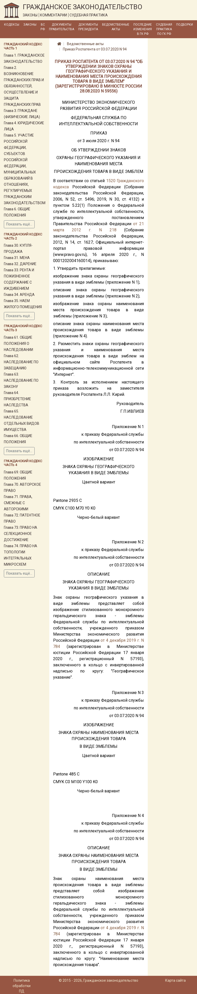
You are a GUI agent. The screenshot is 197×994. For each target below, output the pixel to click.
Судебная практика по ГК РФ (164, 29)
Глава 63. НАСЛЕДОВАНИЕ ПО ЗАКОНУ (21, 380)
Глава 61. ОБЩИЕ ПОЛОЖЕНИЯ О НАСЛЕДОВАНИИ (18, 343)
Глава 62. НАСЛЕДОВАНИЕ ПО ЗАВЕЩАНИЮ (21, 362)
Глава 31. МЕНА (17, 258)
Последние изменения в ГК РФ (142, 29)
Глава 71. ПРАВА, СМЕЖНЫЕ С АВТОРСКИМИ (18, 503)
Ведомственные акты (115, 27)
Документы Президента (88, 27)
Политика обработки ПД (22, 985)
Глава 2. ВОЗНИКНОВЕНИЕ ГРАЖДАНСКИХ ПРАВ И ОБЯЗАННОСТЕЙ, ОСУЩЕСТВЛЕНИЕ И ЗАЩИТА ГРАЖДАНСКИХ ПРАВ (24, 86)
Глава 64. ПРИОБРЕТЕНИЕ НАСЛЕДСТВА (17, 399)
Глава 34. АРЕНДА (19, 295)
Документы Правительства (61, 27)
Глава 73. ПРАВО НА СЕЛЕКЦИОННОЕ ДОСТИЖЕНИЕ (20, 533)
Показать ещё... (19, 224)
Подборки (184, 24)
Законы (29, 24)
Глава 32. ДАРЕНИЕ (20, 264)
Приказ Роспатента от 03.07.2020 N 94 (95, 49)
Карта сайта (175, 980)
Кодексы (11, 24)
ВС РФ (43, 27)
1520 (110, 180)
